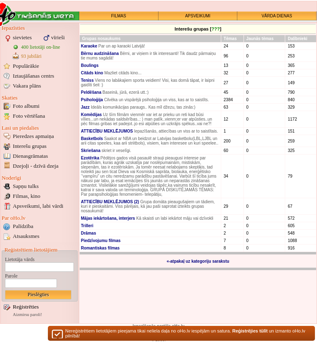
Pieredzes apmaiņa (33, 136)
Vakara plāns (27, 86)
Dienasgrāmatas (30, 156)
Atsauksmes (26, 236)
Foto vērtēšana (29, 116)
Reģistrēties (26, 307)
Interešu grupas (30, 146)
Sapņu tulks (26, 186)
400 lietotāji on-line (40, 47)
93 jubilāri (31, 56)
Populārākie (26, 66)
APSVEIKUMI (197, 16)
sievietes (22, 37)
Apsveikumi (38, 206)
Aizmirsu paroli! (27, 314)
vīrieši (58, 37)
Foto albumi (26, 106)
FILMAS (118, 16)
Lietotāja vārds (20, 259)
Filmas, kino (26, 196)
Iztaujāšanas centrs (33, 76)
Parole (11, 276)
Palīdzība (23, 226)
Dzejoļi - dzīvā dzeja (36, 166)
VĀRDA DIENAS (277, 16)
